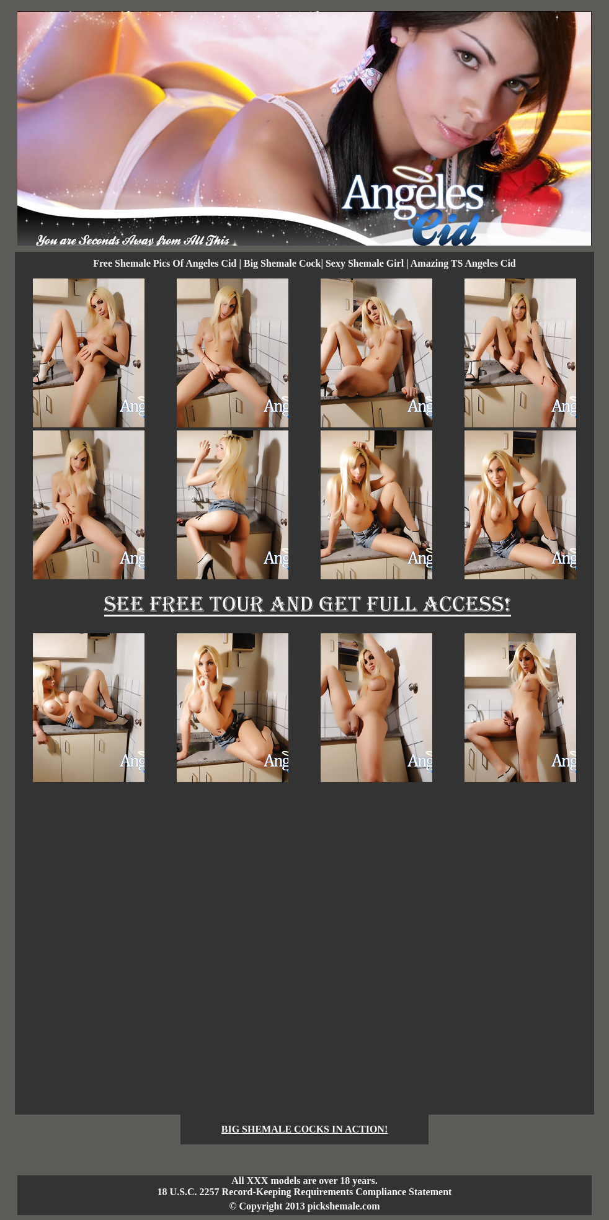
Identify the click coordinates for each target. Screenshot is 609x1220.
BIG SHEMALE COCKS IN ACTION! (304, 1129)
